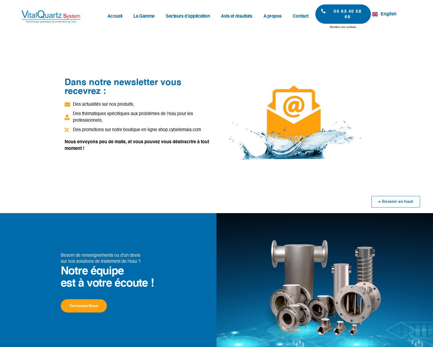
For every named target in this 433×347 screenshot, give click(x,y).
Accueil (114, 16)
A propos (272, 16)
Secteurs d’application (188, 16)
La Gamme (144, 16)
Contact (300, 16)
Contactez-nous (84, 306)
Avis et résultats (236, 16)
